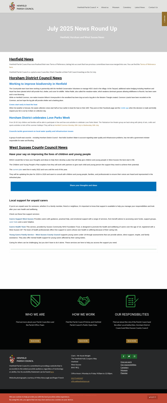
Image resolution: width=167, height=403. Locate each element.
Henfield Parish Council (21, 6)
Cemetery (127, 7)
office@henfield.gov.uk (80, 381)
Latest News (140, 7)
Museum (115, 7)
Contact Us (153, 7)
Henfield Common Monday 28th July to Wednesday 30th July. (77, 125)
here (52, 372)
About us (105, 7)
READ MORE (35, 341)
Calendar (164, 19)
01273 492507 (77, 378)
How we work (126, 362)
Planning (124, 373)
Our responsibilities (128, 365)
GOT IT (152, 397)
